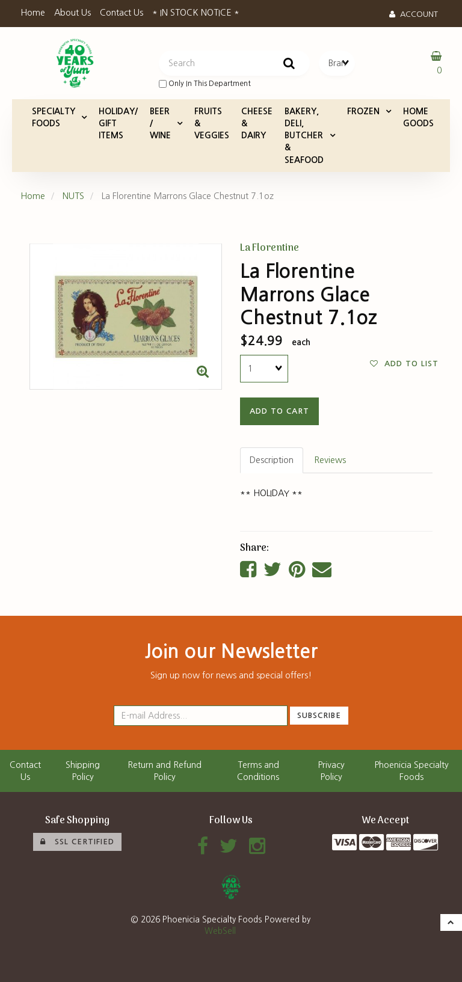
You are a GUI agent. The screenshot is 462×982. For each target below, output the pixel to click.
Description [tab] (272, 460)
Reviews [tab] (330, 460)
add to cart (279, 411)
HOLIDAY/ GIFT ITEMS (118, 123)
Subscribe (319, 715)
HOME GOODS (418, 117)
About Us (72, 12)
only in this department (205, 84)
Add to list (404, 364)
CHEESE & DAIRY (257, 123)
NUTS (73, 196)
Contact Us (121, 12)
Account (413, 14)
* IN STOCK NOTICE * (195, 12)
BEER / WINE (160, 123)
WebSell (220, 931)
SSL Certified (77, 842)
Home (32, 12)
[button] (451, 922)
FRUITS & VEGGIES (211, 123)
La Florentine (269, 248)
